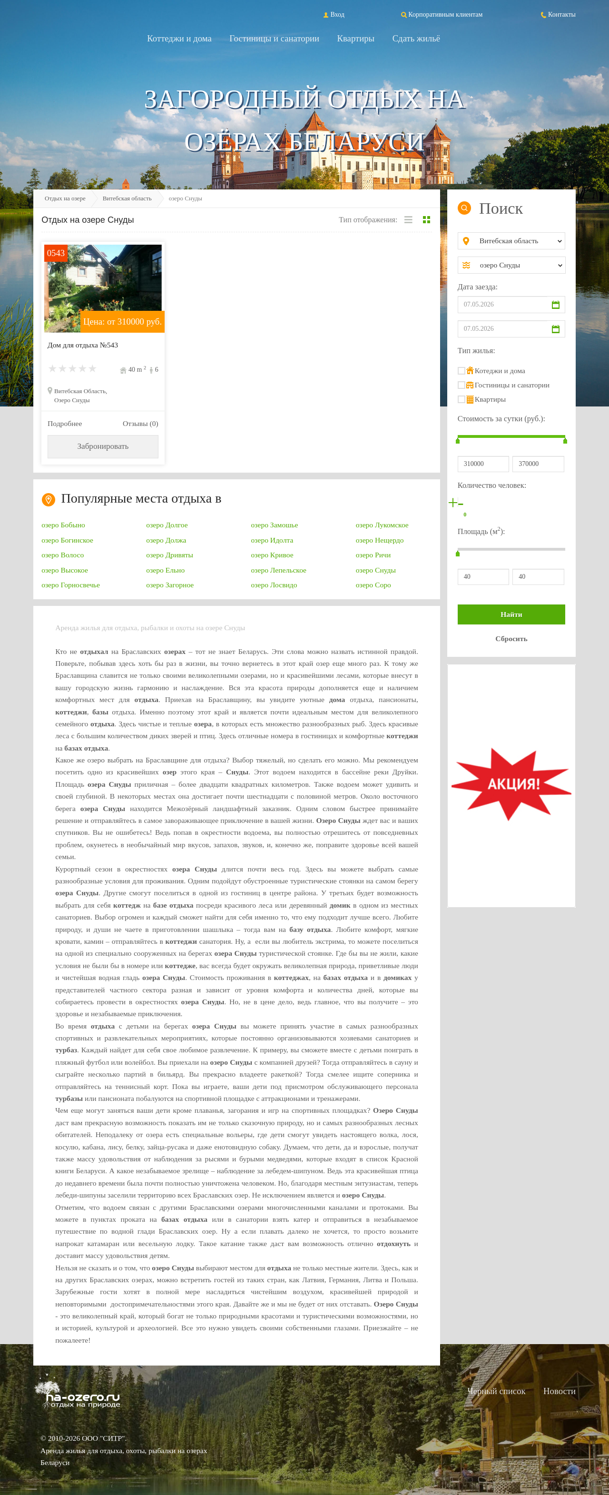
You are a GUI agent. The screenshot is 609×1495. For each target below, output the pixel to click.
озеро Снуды (376, 570)
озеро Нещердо (380, 540)
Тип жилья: (476, 350)
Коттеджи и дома (179, 38)
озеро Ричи (373, 555)
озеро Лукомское (382, 525)
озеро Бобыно (63, 525)
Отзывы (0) (140, 423)
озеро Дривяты (169, 555)
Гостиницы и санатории (274, 38)
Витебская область (127, 198)
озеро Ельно (165, 570)
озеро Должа (166, 540)
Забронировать (102, 446)
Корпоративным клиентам (441, 14)
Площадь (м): (481, 530)
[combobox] (519, 241)
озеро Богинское (67, 540)
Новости (559, 1391)
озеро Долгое (166, 525)
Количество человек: (492, 485)
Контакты (558, 14)
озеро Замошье (274, 525)
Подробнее (65, 423)
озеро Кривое (272, 555)
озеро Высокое (64, 570)
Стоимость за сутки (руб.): (501, 418)
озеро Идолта (272, 540)
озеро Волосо (62, 555)
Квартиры (356, 38)
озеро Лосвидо (274, 585)
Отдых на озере (65, 198)
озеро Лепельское (279, 570)
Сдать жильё (416, 38)
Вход (333, 14)
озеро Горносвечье (70, 585)
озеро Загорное (170, 585)
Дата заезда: (478, 286)
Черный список (496, 1391)
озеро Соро (373, 585)
